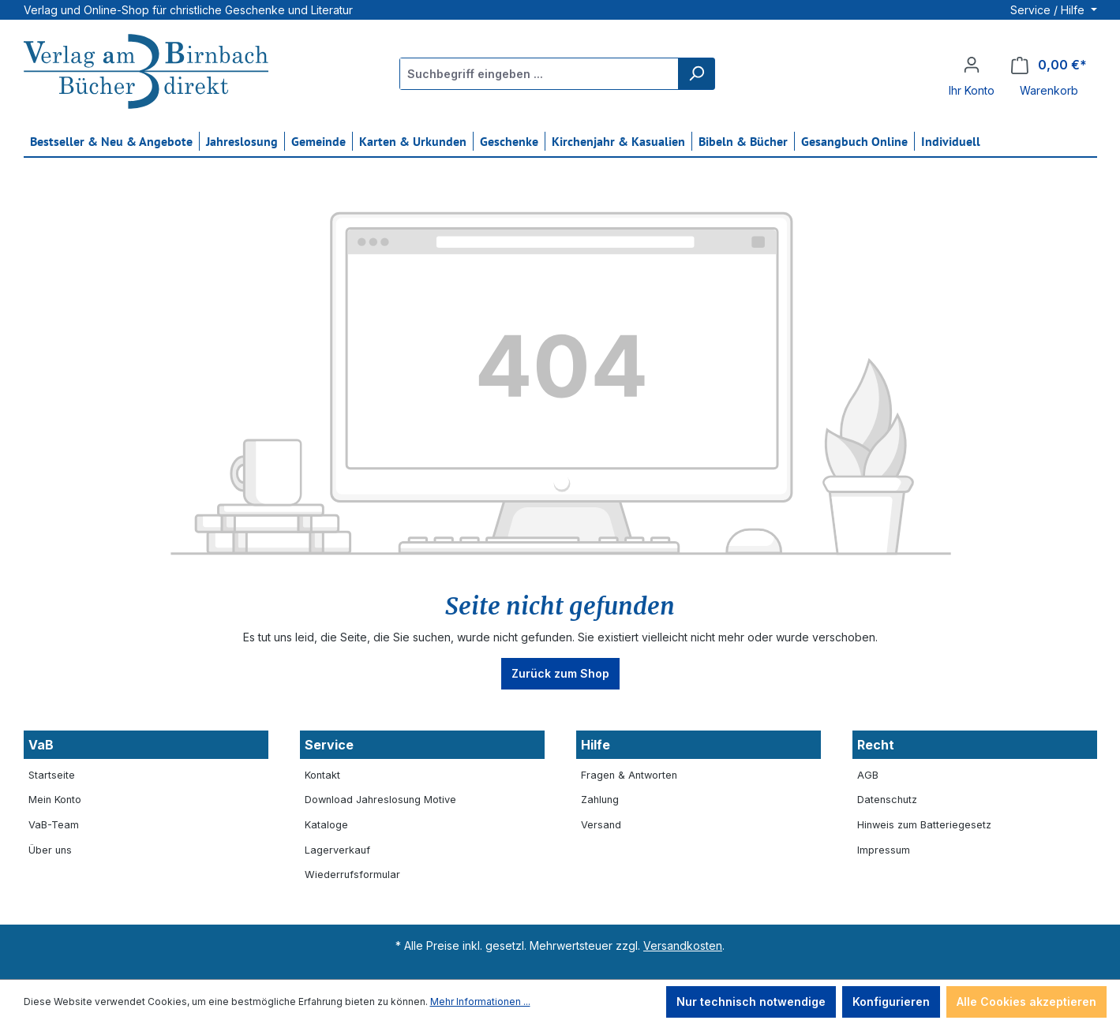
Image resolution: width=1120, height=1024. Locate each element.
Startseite (51, 775)
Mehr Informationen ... (480, 1001)
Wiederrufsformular (352, 874)
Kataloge (326, 825)
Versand (601, 825)
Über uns (50, 850)
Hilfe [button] (595, 745)
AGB (867, 775)
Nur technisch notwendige (751, 1001)
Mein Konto (54, 799)
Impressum (883, 850)
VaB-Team (53, 825)
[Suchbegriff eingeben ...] (539, 73)
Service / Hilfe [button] (1049, 10)
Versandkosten (682, 945)
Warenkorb (1049, 90)
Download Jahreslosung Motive (380, 799)
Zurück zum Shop (560, 673)
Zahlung (600, 799)
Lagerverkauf (337, 850)
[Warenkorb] (1049, 65)
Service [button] (329, 745)
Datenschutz (887, 799)
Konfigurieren (891, 1001)
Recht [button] (875, 745)
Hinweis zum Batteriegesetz (924, 825)
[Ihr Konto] (972, 64)
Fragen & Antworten (629, 775)
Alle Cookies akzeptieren (1026, 1001)
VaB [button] (41, 745)
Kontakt (322, 775)
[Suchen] (696, 73)
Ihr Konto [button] (972, 90)
